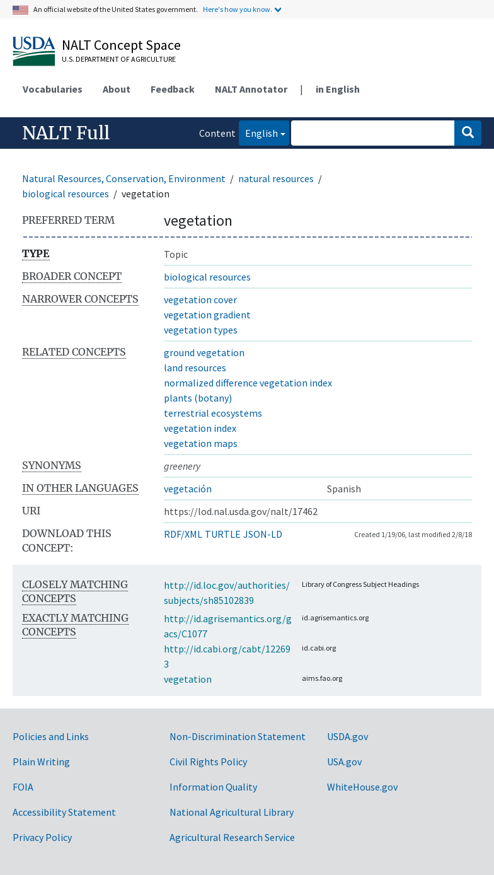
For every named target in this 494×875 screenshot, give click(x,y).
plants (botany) (198, 397)
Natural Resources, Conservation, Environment (124, 178)
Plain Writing (41, 761)
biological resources (65, 193)
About (116, 89)
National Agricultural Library (231, 812)
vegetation (188, 679)
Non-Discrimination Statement (237, 736)
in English (338, 89)
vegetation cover (200, 299)
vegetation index (200, 428)
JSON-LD (262, 534)
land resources (195, 367)
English (258, 132)
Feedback (173, 89)
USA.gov (344, 761)
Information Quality (213, 786)
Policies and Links (51, 736)
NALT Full (66, 133)
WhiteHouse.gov (362, 786)
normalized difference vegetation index (248, 382)
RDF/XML (183, 534)
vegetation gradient (207, 314)
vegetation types (201, 329)
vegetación (188, 488)
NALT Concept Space (121, 45)
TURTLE (223, 534)
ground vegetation (204, 352)
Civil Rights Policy (208, 761)
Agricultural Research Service (232, 837)
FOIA (23, 786)
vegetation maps (201, 443)
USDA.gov (347, 736)
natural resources (276, 178)
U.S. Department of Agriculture (119, 59)
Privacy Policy (42, 837)
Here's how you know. (237, 9)
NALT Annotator (251, 89)
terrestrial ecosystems (213, 413)
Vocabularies (53, 89)
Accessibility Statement (64, 812)
